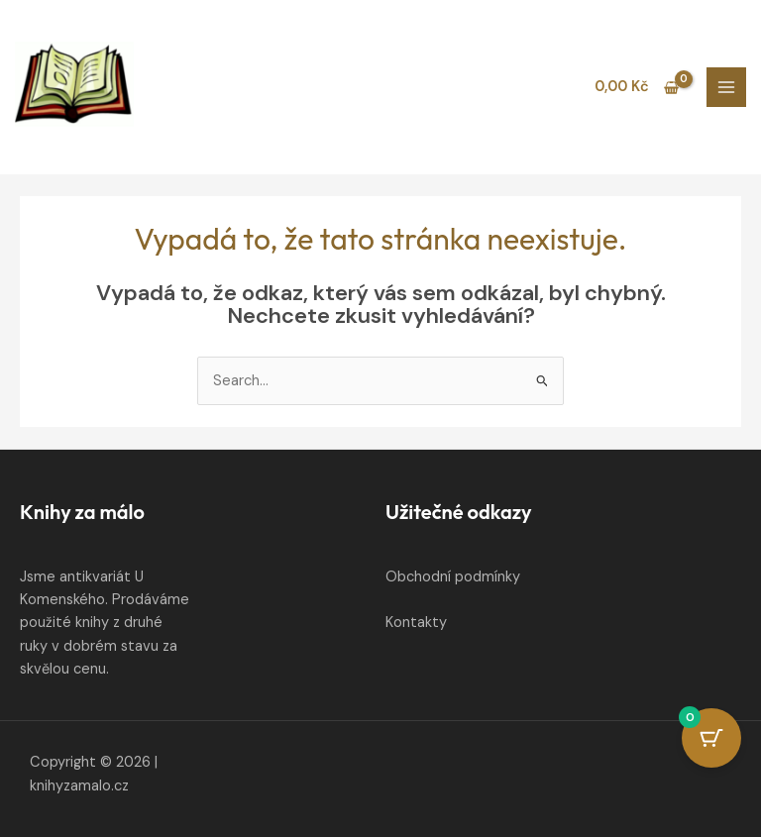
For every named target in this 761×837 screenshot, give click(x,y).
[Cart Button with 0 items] (711, 738)
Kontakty (416, 622)
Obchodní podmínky (452, 577)
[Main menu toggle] (726, 87)
